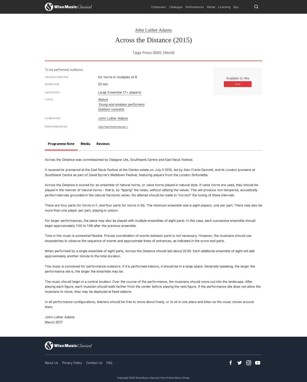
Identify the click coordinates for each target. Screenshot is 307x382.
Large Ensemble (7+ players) (119, 92)
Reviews (103, 144)
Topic (49, 99)
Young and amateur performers (121, 104)
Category (52, 92)
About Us (51, 363)
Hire (237, 84)
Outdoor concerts (111, 109)
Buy (236, 7)
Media (85, 144)
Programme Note (61, 144)
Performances (195, 7)
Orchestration (57, 77)
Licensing (224, 7)
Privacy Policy (72, 363)
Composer (52, 118)
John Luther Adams (153, 30)
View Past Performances (112, 126)
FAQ (109, 363)
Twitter (239, 362)
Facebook (230, 362)
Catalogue (175, 7)
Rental (211, 7)
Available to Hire (237, 78)
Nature (103, 99)
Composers (158, 7)
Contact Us (94, 363)
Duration (52, 84)
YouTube (257, 362)
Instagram (248, 362)
